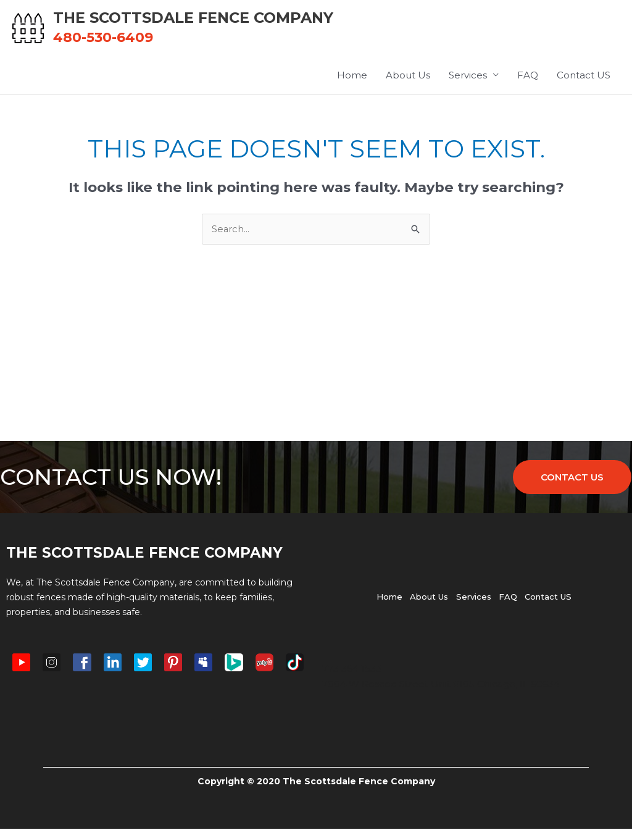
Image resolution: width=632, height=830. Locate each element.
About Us (408, 76)
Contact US (583, 76)
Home (352, 76)
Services (468, 76)
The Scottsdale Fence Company (205, 18)
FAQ (527, 76)
